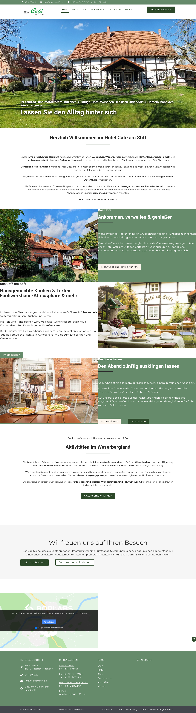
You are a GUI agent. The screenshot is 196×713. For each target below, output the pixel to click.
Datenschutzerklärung (126, 709)
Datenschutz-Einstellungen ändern (156, 709)
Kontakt (129, 9)
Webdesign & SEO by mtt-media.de (71, 709)
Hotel (75, 9)
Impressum (107, 709)
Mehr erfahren (49, 616)
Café (84, 9)
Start (65, 9)
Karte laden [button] (49, 622)
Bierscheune (98, 9)
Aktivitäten (115, 9)
